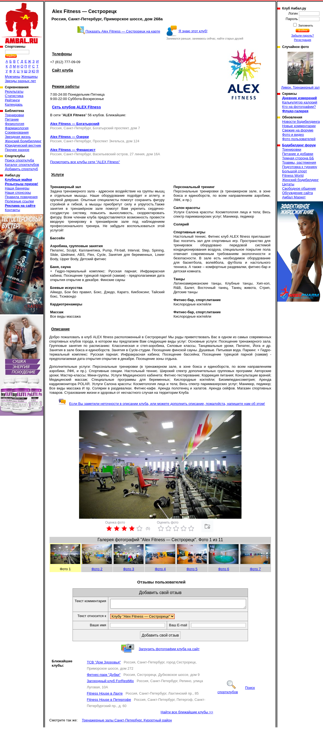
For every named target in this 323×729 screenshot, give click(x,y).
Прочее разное (17, 150)
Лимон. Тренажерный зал (300, 70)
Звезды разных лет (20, 81)
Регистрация (302, 39)
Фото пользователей (298, 139)
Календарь (14, 104)
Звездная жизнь (18, 137)
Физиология (14, 124)
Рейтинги (12, 100)
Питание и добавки (297, 154)
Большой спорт (294, 171)
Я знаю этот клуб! (192, 31)
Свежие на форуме (298, 130)
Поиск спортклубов (236, 691)
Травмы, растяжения (299, 162)
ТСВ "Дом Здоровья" (104, 664)
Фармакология (16, 128)
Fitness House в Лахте (105, 695)
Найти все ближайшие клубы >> (187, 714)
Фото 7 (255, 569)
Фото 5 (192, 569)
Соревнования (17, 132)
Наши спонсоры (18, 193)
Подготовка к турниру (299, 167)
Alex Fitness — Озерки (69, 137)
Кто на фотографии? (299, 107)
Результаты (14, 91)
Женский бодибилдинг (23, 141)
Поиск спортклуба (19, 160)
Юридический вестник (23, 145)
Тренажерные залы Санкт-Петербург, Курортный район (127, 722)
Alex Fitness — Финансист (73, 150)
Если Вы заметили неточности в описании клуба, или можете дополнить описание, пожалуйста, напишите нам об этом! (161, 404)
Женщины (29, 77)
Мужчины (12, 77)
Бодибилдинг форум (299, 145)
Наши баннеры (17, 188)
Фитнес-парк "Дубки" (104, 676)
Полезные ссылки (19, 201)
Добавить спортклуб (21, 169)
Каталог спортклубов (22, 165)
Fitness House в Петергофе (109, 701)
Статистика (14, 96)
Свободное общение (299, 188)
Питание (12, 119)
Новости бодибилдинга (301, 122)
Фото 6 (223, 569)
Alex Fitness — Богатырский (74, 124)
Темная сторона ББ (298, 158)
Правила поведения (21, 197)
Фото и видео (293, 135)
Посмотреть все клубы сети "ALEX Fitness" (85, 162)
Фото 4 (160, 569)
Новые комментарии (299, 126)
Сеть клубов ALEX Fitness (76, 107)
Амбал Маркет (294, 197)
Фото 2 (97, 569)
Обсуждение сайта (297, 193)
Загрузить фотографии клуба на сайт (169, 651)
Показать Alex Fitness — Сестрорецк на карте (123, 31)
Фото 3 (128, 569)
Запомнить (305, 25)
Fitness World (293, 175)
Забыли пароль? (302, 35)
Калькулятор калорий (299, 102)
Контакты (12, 210)
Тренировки (14, 115)
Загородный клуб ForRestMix (110, 682)
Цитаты (288, 184)
